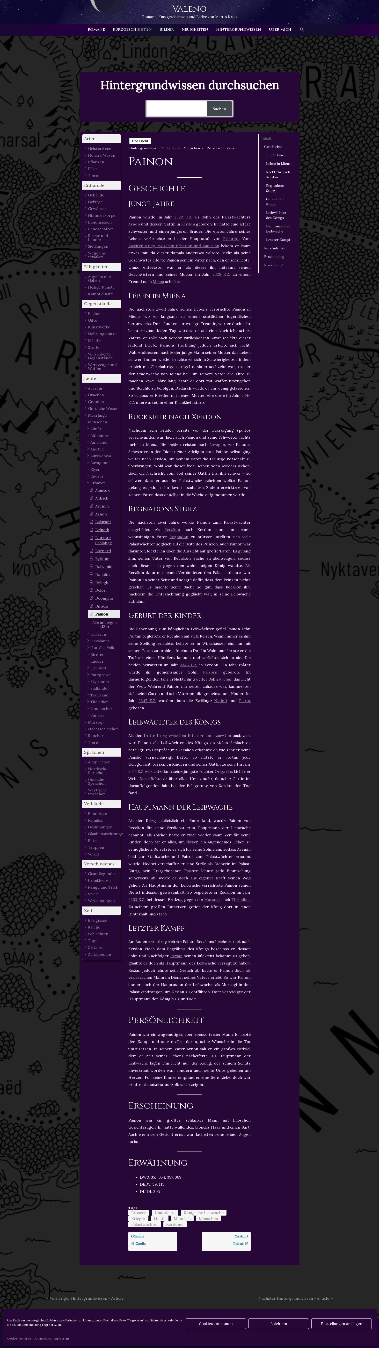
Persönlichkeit (276, 248)
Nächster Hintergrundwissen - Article (296, 1298)
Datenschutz (42, 1338)
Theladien (241, 899)
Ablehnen (278, 1323)
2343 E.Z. (188, 664)
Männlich (182, 1218)
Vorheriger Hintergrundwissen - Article (84, 1298)
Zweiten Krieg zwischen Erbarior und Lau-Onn (173, 245)
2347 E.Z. (147, 700)
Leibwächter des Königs (276, 215)
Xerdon (188, 224)
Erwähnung (273, 265)
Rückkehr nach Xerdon (278, 174)
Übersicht (140, 141)
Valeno (189, 9)
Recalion (172, 529)
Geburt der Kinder (275, 201)
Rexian (176, 955)
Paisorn (210, 672)
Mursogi (212, 899)
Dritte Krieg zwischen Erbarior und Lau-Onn (187, 735)
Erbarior (231, 238)
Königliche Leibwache (204, 1212)
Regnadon (178, 536)
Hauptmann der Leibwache (278, 228)
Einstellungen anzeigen (341, 1323)
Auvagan (217, 444)
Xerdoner (175, 1224)
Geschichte (273, 147)
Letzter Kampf (278, 240)
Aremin (226, 679)
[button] (302, 30)
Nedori (220, 700)
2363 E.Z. (136, 899)
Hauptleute (165, 1212)
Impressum (61, 1338)
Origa (220, 771)
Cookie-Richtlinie (19, 1338)
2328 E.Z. (221, 274)
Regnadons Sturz (275, 188)
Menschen (208, 1218)
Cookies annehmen (216, 1323)
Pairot (245, 700)
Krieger (138, 1218)
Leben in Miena (278, 163)
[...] (177, 108)
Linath (160, 1218)
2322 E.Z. (183, 217)
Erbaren (138, 1212)
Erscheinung (274, 256)
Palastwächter (144, 1224)
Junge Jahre (275, 155)
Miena (158, 281)
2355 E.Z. (136, 771)
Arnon (134, 224)
